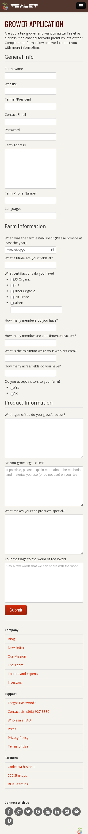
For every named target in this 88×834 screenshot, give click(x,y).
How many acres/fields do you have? (33, 366)
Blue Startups (18, 784)
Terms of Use (18, 746)
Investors (15, 682)
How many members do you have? (31, 320)
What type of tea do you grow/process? (35, 414)
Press (12, 729)
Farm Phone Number (21, 193)
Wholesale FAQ (19, 720)
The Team (15, 665)
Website (11, 84)
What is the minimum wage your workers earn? (40, 351)
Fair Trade (20, 297)
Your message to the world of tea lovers (35, 559)
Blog (11, 639)
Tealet (24, 6)
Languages (13, 208)
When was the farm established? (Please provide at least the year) (43, 240)
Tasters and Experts (23, 673)
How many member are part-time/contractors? (40, 335)
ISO (15, 285)
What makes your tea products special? (34, 511)
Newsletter (16, 647)
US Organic (21, 279)
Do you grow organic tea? (24, 462)
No (14, 393)
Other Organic (23, 291)
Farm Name (14, 68)
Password (12, 130)
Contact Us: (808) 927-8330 (28, 711)
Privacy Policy (18, 737)
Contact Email (15, 114)
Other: (17, 302)
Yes (15, 387)
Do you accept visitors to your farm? (32, 381)
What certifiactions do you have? (29, 273)
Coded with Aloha (21, 766)
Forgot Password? (21, 703)
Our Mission (17, 656)
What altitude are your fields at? (29, 258)
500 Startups (17, 775)
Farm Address (15, 145)
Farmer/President (18, 99)
